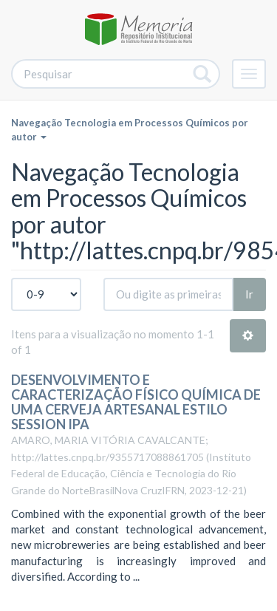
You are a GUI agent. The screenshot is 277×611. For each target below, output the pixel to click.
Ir (249, 294)
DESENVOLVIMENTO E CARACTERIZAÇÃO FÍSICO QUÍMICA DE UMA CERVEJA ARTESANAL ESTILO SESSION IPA (136, 401)
